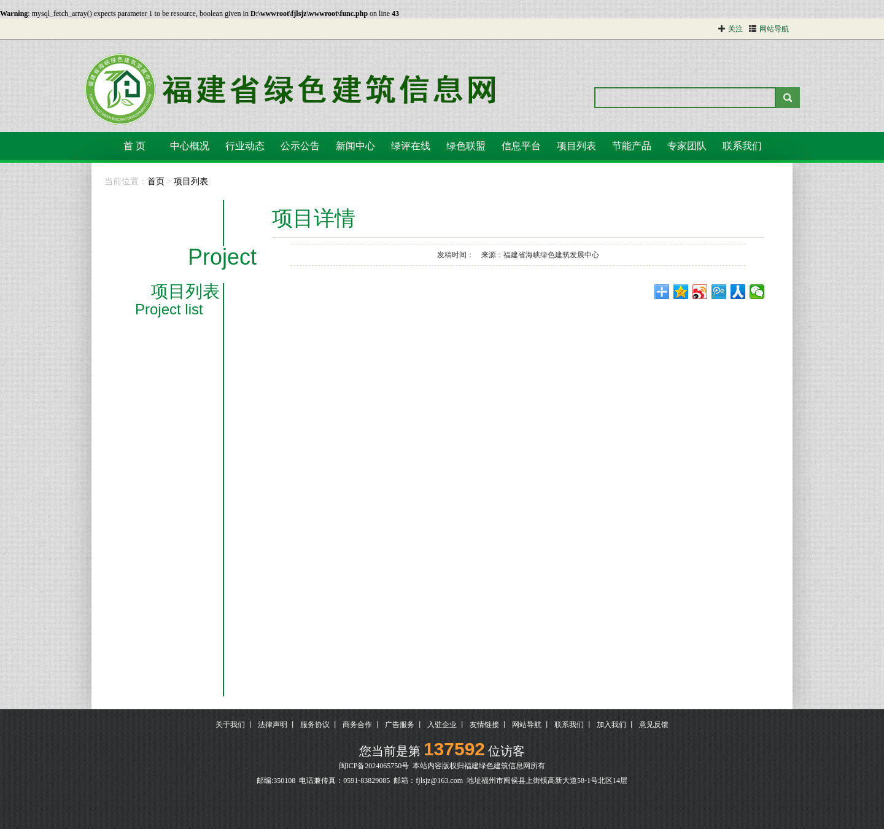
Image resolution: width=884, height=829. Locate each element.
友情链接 (484, 724)
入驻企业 (442, 724)
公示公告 (300, 146)
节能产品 (631, 146)
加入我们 (611, 724)
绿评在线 (410, 146)
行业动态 (245, 146)
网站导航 (526, 724)
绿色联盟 (466, 146)
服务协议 (315, 724)
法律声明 (272, 724)
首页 (156, 181)
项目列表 (576, 146)
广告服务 (399, 724)
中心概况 (189, 146)
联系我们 (742, 146)
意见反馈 (654, 724)
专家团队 (687, 146)
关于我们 (230, 724)
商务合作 (357, 724)
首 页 (134, 146)
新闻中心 (355, 146)
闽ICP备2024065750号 (374, 765)
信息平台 (521, 146)
